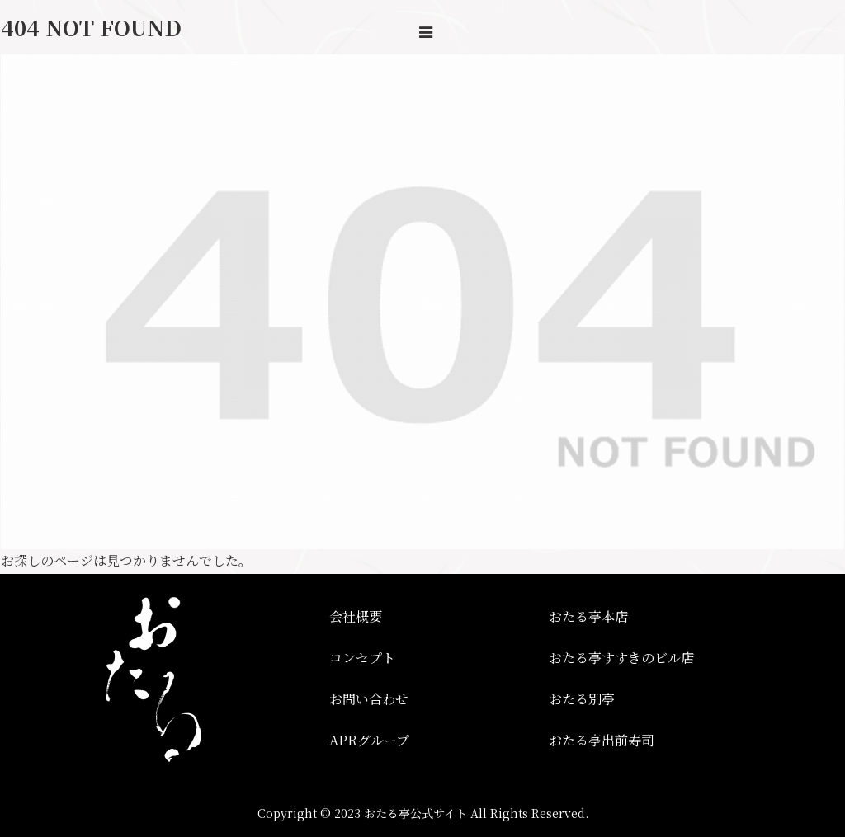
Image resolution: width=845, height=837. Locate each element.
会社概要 (355, 616)
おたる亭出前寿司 (601, 740)
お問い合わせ (368, 698)
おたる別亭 (582, 698)
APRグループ (369, 740)
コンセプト (362, 657)
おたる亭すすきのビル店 (621, 657)
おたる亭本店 (588, 616)
